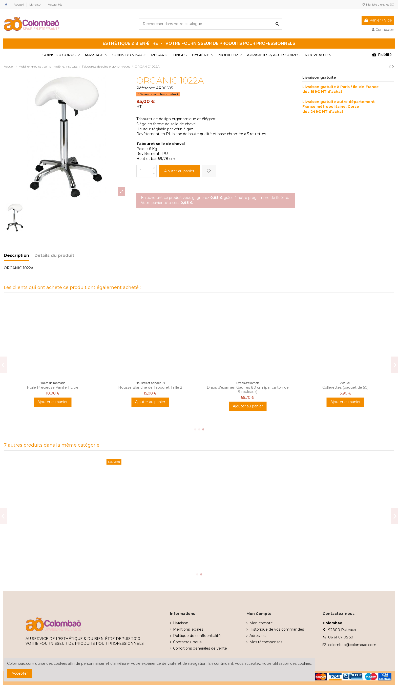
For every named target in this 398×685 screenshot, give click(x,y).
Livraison (36, 4)
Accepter (20, 673)
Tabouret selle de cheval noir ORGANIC (52, 545)
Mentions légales (188, 629)
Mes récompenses (265, 642)
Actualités (55, 4)
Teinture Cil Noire (52, 387)
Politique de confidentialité (197, 635)
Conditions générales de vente (200, 648)
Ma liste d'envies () (378, 4)
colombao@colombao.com (352, 644)
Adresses (257, 635)
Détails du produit (54, 255)
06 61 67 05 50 (340, 637)
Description (16, 255)
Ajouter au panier (179, 171)
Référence (145, 88)
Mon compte (261, 623)
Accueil (19, 4)
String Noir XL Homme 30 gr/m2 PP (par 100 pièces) (248, 389)
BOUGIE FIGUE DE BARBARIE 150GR (150, 387)
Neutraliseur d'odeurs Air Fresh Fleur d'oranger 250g (345, 389)
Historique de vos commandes (276, 629)
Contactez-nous (187, 642)
